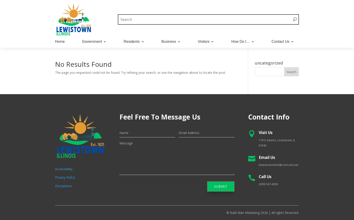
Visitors (204, 41)
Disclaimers (63, 186)
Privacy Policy (65, 177)
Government (92, 41)
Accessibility (63, 169)
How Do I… (240, 41)
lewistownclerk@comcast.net (278, 165)
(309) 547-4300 (268, 184)
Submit (221, 186)
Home (60, 41)
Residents (131, 41)
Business (168, 41)
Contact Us (280, 41)
